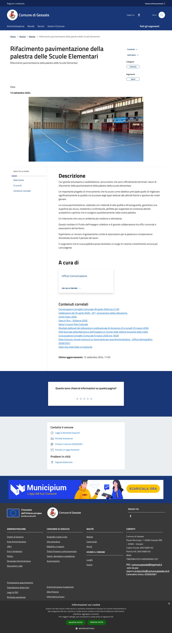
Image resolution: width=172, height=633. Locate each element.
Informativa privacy (55, 596)
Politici (10, 556)
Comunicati (92, 541)
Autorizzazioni (53, 561)
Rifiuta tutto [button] (96, 622)
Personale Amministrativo (19, 561)
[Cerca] (162, 15)
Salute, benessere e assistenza (61, 556)
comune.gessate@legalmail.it (147, 564)
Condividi (132, 49)
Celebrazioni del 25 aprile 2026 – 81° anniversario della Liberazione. (93, 313)
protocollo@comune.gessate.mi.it (151, 571)
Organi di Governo (15, 536)
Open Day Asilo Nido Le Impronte (75, 347)
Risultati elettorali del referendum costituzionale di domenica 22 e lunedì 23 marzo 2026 (103, 328)
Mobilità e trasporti (55, 546)
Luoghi (90, 559)
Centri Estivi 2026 (68, 317)
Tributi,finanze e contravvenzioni (62, 551)
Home (13, 36)
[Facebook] (138, 15)
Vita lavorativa (53, 541)
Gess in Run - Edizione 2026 (73, 320)
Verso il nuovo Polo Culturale (73, 324)
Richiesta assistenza (16, 597)
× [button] (169, 604)
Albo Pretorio (53, 591)
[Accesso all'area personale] (154, 3)
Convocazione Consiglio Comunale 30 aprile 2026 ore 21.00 (89, 309)
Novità (22, 36)
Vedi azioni (133, 55)
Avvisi (89, 546)
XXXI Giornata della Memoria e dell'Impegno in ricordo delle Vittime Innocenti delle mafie (103, 332)
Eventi (89, 564)
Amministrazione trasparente (60, 587)
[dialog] (86, 617)
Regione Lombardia (15, 3)
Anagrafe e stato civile (57, 536)
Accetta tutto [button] (75, 622)
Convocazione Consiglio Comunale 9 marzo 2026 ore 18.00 (89, 335)
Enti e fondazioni (14, 551)
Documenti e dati (15, 566)
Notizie (32, 36)
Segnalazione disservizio (18, 587)
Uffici (9, 546)
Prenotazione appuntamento (20, 582)
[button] (86, 628)
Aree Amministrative (16, 541)
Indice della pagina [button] (21, 171)
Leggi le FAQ (12, 592)
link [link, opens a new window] (111, 617)
